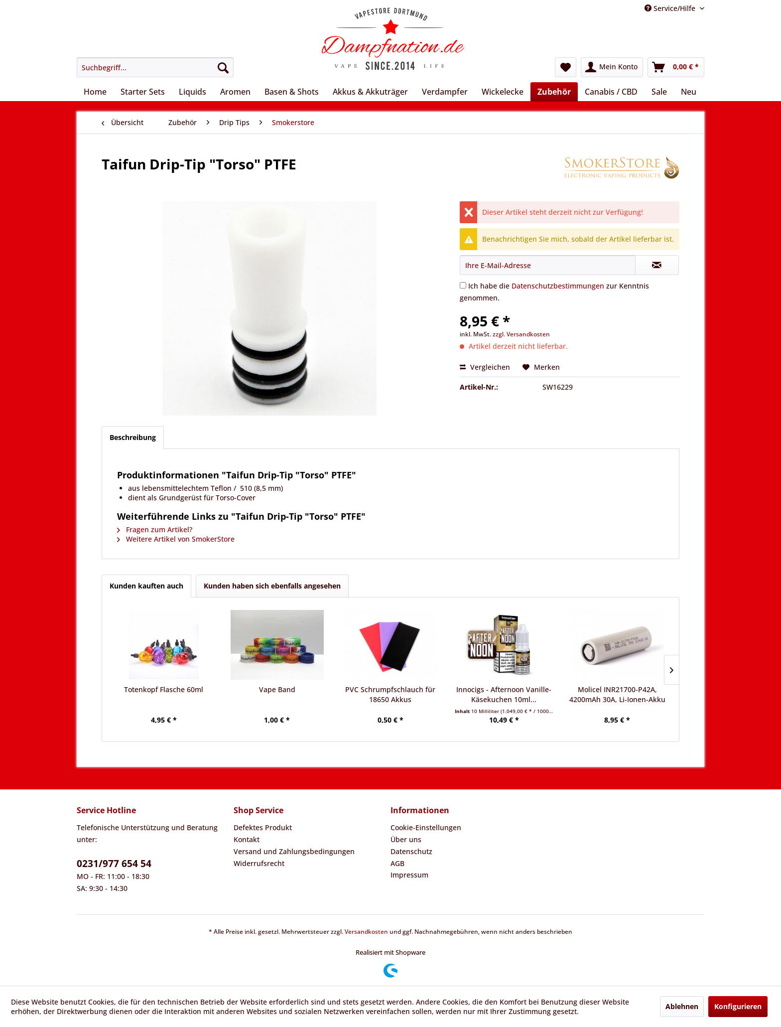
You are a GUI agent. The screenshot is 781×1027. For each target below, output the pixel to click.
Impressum (409, 875)
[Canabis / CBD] (611, 91)
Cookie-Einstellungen (425, 827)
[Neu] (688, 91)
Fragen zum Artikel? (154, 529)
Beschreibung (133, 437)
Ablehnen (681, 1006)
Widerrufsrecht (259, 863)
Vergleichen (485, 367)
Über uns (405, 839)
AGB (397, 863)
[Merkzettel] (565, 67)
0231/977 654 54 (114, 863)
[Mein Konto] (612, 67)
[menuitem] (155, 67)
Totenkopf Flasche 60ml (163, 689)
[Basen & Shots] (292, 91)
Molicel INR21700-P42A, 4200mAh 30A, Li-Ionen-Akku (617, 694)
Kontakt (247, 839)
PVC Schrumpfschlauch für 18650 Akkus (390, 694)
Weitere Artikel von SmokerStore (176, 539)
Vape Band (277, 689)
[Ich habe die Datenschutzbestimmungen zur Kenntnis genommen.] (463, 285)
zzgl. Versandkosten (521, 334)
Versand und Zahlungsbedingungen (294, 851)
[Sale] (659, 91)
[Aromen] (235, 91)
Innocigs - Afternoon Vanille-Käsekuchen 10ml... (503, 694)
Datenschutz (411, 851)
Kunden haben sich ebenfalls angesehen (272, 585)
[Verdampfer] (445, 91)
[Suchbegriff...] (155, 67)
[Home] (95, 91)
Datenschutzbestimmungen (558, 286)
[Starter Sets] (143, 91)
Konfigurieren (738, 1006)
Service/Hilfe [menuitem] (671, 8)
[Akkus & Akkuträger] (370, 91)
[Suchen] (223, 67)
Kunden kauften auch (146, 585)
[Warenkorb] (676, 67)
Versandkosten (366, 931)
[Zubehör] (554, 91)
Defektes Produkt (263, 827)
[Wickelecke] (502, 91)
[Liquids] (192, 91)
